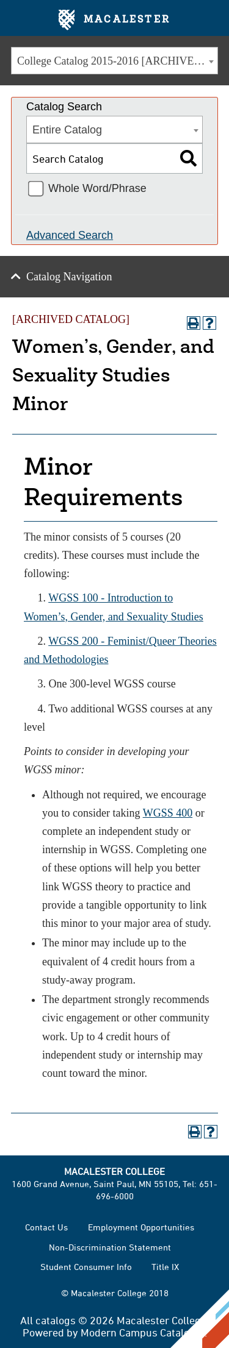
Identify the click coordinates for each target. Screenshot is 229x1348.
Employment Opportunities (141, 1227)
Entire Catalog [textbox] (67, 130)
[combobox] (114, 60)
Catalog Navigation (69, 277)
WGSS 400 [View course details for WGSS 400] (168, 813)
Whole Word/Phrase (97, 188)
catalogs (55, 1320)
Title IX (165, 1266)
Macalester (114, 20)
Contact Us (46, 1227)
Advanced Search (69, 235)
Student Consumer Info (86, 1266)
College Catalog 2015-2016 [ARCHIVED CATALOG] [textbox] (117, 61)
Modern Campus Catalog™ (143, 1332)
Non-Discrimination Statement (110, 1247)
